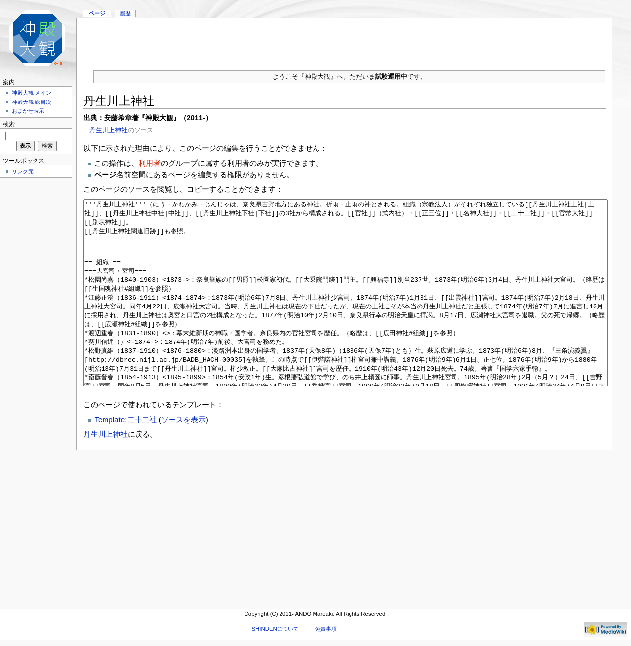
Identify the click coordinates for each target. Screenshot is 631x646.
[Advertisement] (344, 40)
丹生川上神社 (108, 130)
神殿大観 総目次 (31, 102)
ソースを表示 (183, 456)
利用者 (150, 163)
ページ (97, 13)
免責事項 (326, 629)
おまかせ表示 (28, 111)
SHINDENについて (274, 629)
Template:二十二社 (125, 456)
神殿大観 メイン (31, 93)
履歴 (125, 13)
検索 (9, 124)
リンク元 (23, 171)
